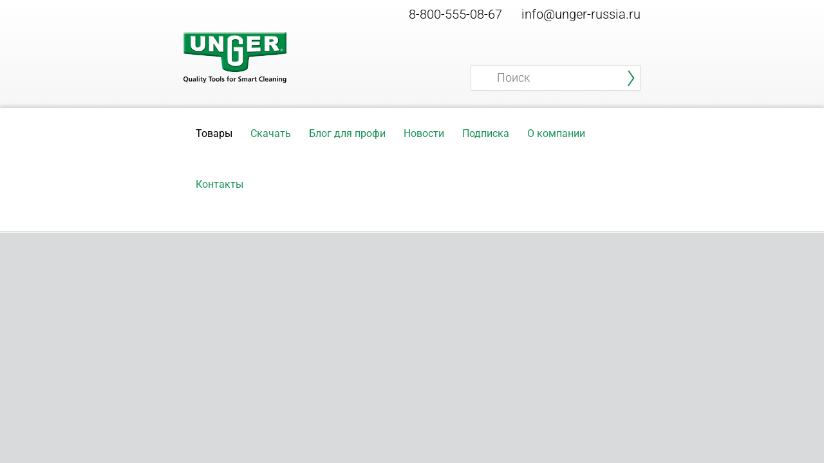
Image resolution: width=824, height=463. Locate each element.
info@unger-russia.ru (581, 14)
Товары (214, 133)
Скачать (270, 133)
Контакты (219, 184)
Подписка (485, 133)
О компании (556, 133)
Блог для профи (347, 133)
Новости (424, 133)
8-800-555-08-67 (455, 14)
